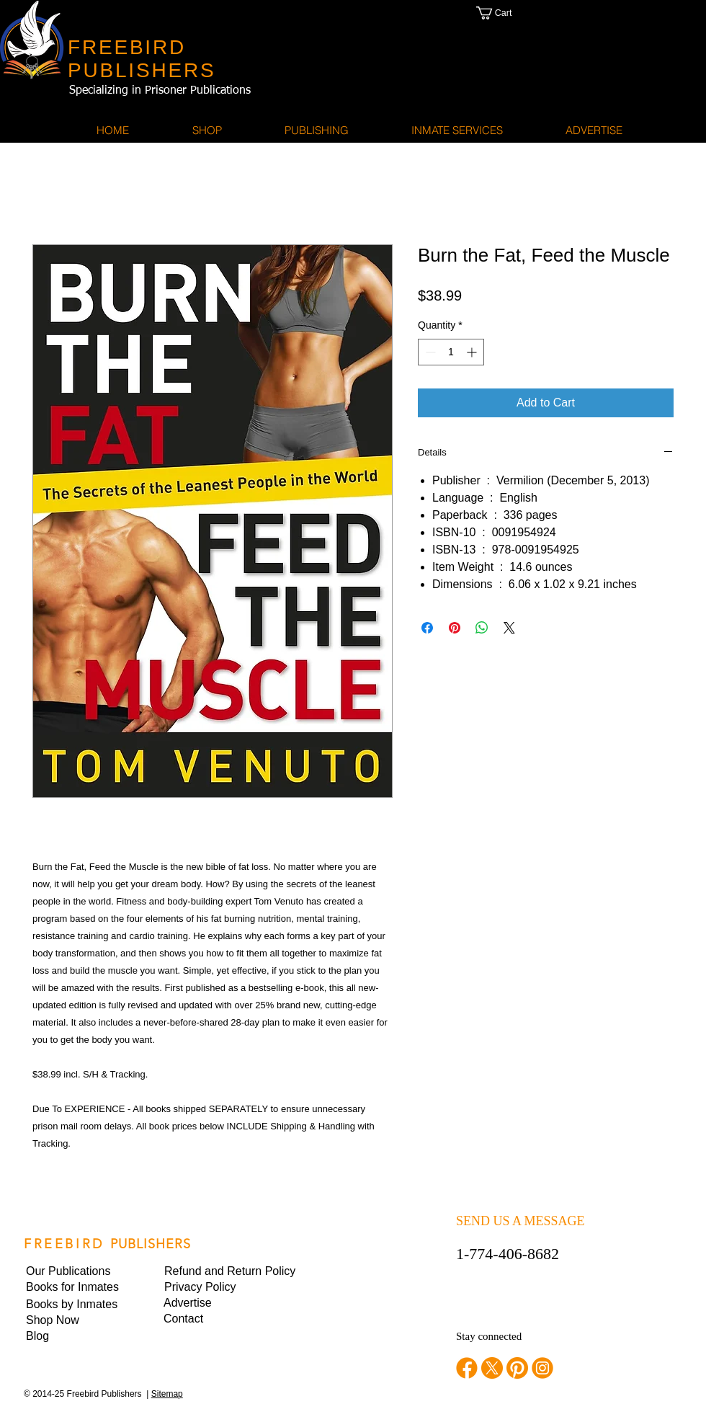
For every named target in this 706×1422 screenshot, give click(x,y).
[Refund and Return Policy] (229, 1271)
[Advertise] (212, 1303)
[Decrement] (429, 352)
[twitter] (492, 1368)
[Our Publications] (75, 1271)
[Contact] (212, 1319)
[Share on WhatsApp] (482, 627)
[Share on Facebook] (427, 627)
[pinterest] (517, 1368)
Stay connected (489, 1336)
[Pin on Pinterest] (454, 627)
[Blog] (75, 1336)
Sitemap (167, 1394)
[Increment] (473, 352)
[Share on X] (509, 627)
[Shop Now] (75, 1320)
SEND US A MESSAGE (520, 1221)
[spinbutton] (451, 352)
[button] (508, 12)
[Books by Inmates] (75, 1304)
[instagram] (542, 1368)
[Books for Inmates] (75, 1287)
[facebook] (467, 1368)
